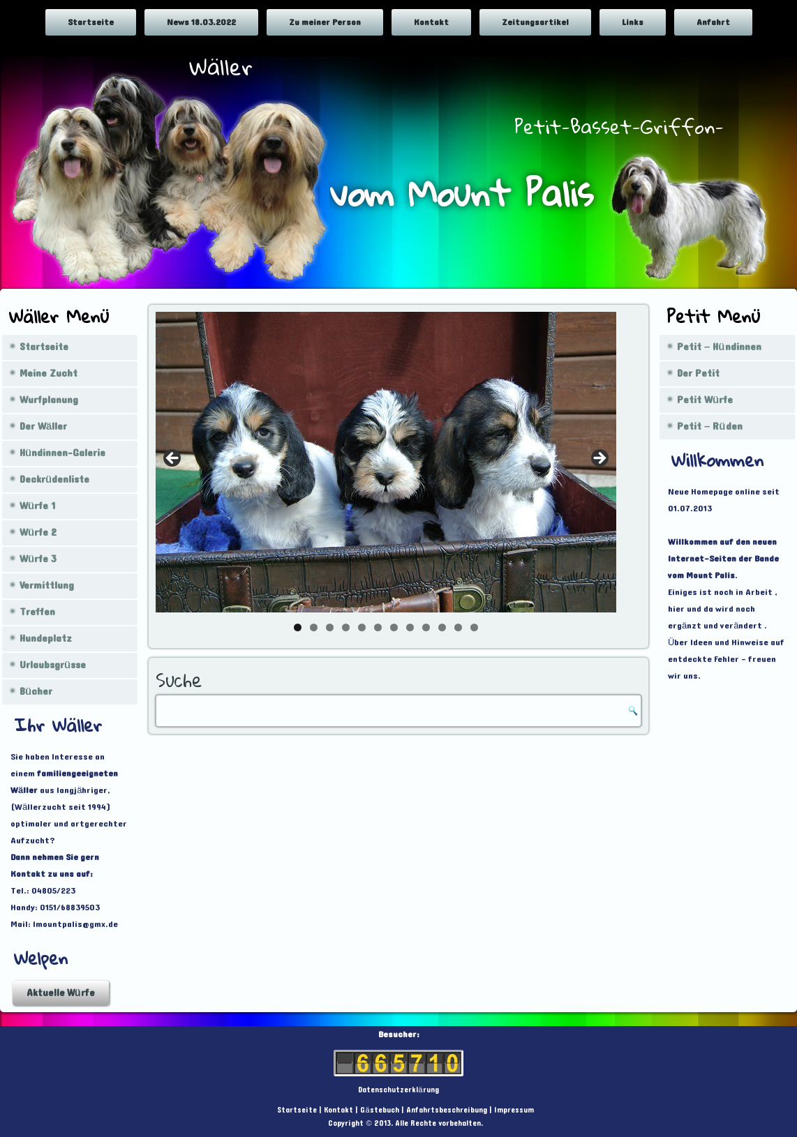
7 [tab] (394, 627)
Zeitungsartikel (535, 22)
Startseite (91, 22)
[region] (386, 462)
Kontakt (431, 22)
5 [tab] (362, 627)
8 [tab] (410, 627)
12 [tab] (474, 627)
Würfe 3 (38, 559)
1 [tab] (297, 627)
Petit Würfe (705, 400)
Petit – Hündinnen (719, 347)
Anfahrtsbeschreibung (446, 1110)
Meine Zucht (48, 373)
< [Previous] (173, 459)
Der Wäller (43, 426)
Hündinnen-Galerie (62, 453)
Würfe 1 (37, 506)
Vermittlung (47, 585)
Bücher (36, 691)
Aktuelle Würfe (61, 993)
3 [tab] (330, 627)
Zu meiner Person (325, 22)
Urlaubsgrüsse (53, 665)
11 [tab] (458, 627)
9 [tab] (426, 627)
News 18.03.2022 (201, 22)
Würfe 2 (38, 532)
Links (632, 22)
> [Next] (598, 459)
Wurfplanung (49, 400)
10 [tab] (442, 627)
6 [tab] (378, 627)
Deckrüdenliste (54, 479)
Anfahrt (713, 22)
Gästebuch (379, 1110)
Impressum (514, 1110)
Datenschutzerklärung (398, 1090)
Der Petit (698, 373)
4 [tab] (346, 627)
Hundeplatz (46, 638)
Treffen (37, 612)
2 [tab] (314, 627)
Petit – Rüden (710, 426)
